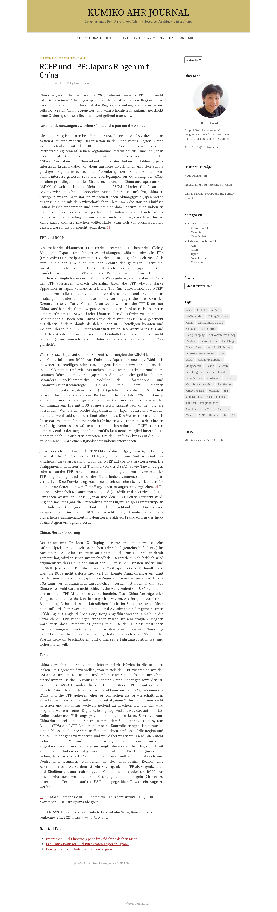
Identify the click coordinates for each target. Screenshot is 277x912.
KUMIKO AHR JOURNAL (138, 13)
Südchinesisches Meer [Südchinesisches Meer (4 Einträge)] (200, 409)
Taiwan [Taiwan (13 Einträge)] (190, 415)
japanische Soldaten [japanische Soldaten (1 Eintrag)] (210, 359)
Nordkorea (198, 258)
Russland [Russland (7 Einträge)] (213, 390)
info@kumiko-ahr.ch (207, 147)
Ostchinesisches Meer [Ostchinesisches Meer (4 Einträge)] (200, 384)
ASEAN (83, 863)
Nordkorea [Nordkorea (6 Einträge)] (213, 378)
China (93, 863)
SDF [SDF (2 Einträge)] (226, 390)
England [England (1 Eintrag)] (191, 341)
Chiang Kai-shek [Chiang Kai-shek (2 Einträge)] (218, 316)
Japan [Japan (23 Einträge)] (189, 359)
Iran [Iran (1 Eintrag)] (222, 353)
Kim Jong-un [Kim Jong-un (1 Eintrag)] (194, 372)
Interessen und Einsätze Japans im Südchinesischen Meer (91, 838)
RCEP (112, 863)
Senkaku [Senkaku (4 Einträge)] (221, 396)
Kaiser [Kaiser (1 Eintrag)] (210, 366)
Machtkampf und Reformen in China (208, 184)
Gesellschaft (199, 236)
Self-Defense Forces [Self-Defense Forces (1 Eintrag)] (199, 396)
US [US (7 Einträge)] (224, 415)
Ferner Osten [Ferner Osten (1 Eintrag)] (209, 341)
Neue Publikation (195, 175)
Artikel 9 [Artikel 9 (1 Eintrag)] (202, 310)
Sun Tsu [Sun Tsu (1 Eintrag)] (191, 403)
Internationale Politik (95, 38)
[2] (156, 486)
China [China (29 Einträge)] (189, 322)
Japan (82, 58)
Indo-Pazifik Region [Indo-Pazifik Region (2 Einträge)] (219, 347)
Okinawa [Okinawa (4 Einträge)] (229, 378)
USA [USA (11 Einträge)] (232, 415)
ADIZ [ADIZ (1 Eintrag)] (189, 310)
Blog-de (166, 38)
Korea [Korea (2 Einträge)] (210, 372)
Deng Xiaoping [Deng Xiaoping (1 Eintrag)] (195, 335)
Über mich (188, 38)
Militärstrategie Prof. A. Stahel (204, 440)
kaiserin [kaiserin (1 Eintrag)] (223, 366)
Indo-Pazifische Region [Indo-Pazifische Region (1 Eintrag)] (200, 353)
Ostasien (197, 262)
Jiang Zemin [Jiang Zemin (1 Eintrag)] (193, 366)
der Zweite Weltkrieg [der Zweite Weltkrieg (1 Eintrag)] (222, 335)
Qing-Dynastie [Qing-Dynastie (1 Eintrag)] (195, 390)
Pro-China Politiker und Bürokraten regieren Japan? (87, 844)
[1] (108, 227)
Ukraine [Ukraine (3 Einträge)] (214, 415)
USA (127, 863)
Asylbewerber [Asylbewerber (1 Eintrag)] (195, 316)
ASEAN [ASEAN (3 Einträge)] (215, 310)
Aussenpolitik (200, 228)
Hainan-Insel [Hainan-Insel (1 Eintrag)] (194, 347)
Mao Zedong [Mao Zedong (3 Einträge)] (194, 378)
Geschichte (198, 232)
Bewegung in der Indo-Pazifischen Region (79, 849)
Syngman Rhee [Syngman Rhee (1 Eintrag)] (209, 403)
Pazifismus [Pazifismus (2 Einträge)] (224, 384)
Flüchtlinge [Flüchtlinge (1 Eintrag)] (228, 341)
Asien (194, 245)
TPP (120, 863)
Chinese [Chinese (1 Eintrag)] (191, 328)
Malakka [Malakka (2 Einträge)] (223, 372)
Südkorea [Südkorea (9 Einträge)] (224, 409)
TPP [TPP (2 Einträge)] (202, 415)
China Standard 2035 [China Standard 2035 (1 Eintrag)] (210, 322)
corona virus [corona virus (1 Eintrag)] (208, 328)
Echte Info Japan (137, 38)
